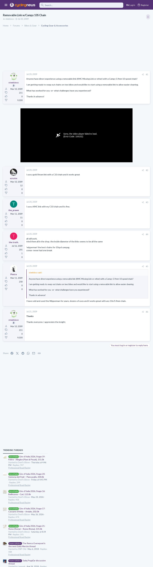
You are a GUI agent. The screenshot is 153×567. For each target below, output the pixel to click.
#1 (99, 74)
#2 (99, 174)
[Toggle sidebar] (148, 16)
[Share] (95, 74)
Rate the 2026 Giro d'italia (123, 313)
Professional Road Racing (122, 180)
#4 (99, 238)
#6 (99, 322)
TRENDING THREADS (115, 162)
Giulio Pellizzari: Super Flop (130, 342)
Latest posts (112, 292)
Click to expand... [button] (63, 302)
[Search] (81, 5)
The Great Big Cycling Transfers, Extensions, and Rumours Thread (128, 327)
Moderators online (116, 393)
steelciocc (9, 19)
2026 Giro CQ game (120, 379)
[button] (6, 5)
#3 (99, 206)
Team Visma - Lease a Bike (130, 368)
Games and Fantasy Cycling (122, 385)
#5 (99, 270)
